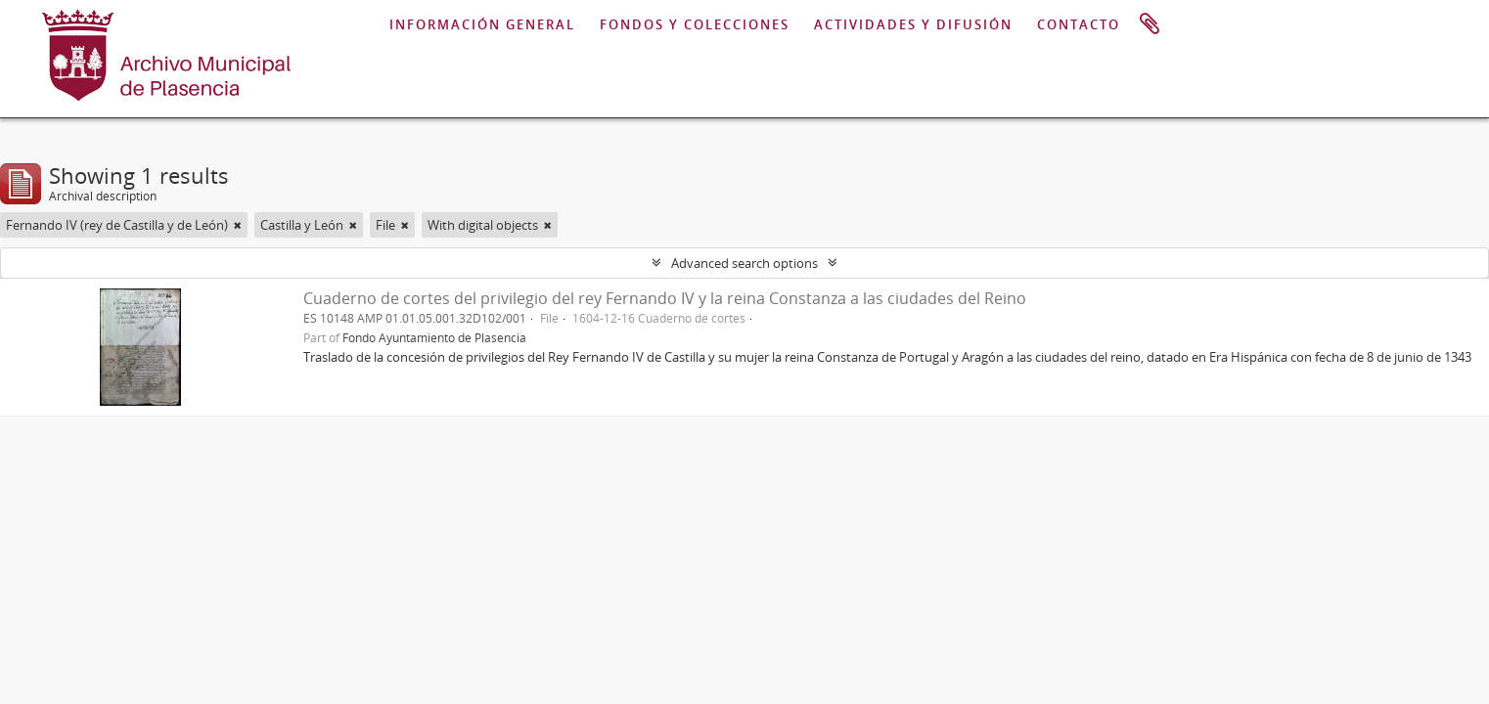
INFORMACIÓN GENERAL (482, 24)
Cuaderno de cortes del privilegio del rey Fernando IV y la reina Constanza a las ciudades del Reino (664, 298)
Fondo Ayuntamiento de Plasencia (434, 337)
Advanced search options (744, 263)
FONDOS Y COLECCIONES (695, 24)
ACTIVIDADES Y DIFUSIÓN (913, 24)
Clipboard (1149, 24)
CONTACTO (1078, 24)
